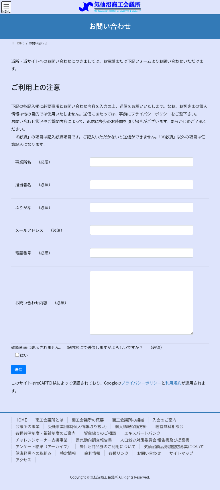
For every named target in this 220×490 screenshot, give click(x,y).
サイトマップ (181, 453)
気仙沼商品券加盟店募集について (174, 446)
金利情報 (92, 453)
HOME (21, 420)
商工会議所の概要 (88, 420)
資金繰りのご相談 (100, 433)
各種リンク (119, 453)
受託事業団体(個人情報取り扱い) (77, 426)
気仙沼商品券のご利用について (108, 446)
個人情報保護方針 (131, 426)
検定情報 (68, 453)
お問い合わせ (149, 453)
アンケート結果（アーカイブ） (43, 446)
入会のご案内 (164, 420)
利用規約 (173, 383)
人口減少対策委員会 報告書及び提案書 (154, 440)
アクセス (23, 459)
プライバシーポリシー (141, 383)
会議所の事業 (27, 426)
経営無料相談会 (169, 426)
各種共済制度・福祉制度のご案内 (45, 433)
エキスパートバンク (142, 433)
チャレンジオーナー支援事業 (41, 440)
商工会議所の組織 (128, 420)
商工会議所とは (49, 420)
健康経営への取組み (33, 453)
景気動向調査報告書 (94, 440)
